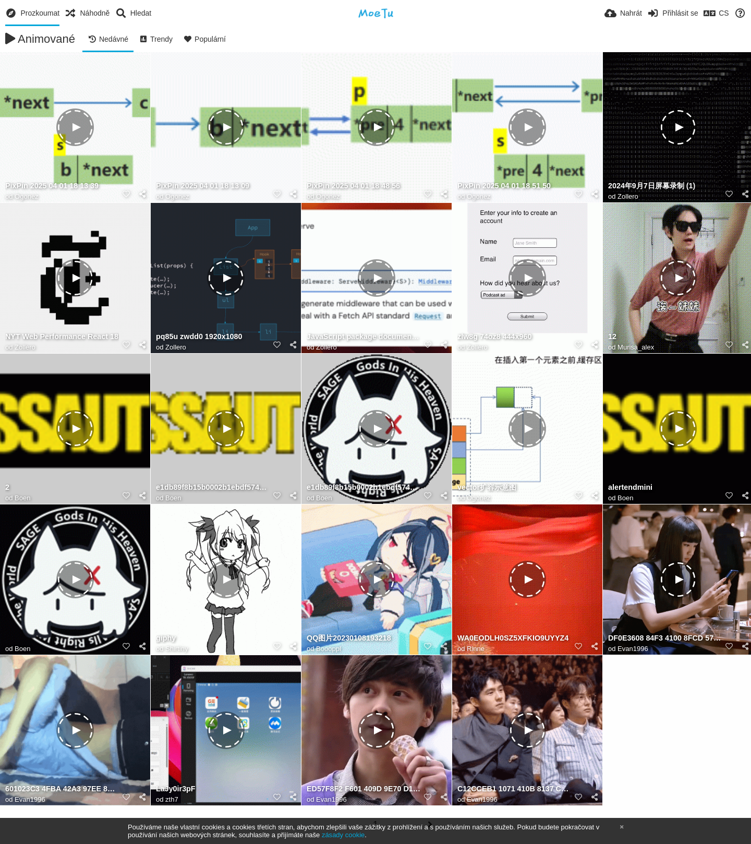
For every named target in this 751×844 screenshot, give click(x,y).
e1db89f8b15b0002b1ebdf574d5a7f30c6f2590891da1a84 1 (213, 487)
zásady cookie (343, 835)
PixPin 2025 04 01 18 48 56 (353, 186)
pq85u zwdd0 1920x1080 (199, 337)
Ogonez (27, 196)
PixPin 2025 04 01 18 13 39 (52, 186)
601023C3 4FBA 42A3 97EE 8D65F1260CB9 (62, 789)
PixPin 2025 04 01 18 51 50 (504, 186)
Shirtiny (176, 649)
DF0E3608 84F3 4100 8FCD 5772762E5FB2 (665, 638)
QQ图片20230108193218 (349, 638)
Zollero (627, 196)
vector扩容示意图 (486, 487)
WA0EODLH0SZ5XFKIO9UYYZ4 (512, 638)
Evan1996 (632, 649)
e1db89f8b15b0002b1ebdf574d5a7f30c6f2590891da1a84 (363, 487)
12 (612, 337)
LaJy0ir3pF (176, 789)
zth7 (171, 799)
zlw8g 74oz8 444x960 (494, 337)
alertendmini (630, 487)
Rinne (475, 649)
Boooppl (328, 649)
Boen (22, 498)
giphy (166, 638)
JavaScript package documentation (363, 337)
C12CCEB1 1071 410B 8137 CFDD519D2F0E (514, 789)
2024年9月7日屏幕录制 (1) (651, 186)
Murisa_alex (635, 347)
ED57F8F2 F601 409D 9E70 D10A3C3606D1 (363, 789)
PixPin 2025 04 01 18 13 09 (202, 186)
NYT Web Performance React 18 (61, 337)
